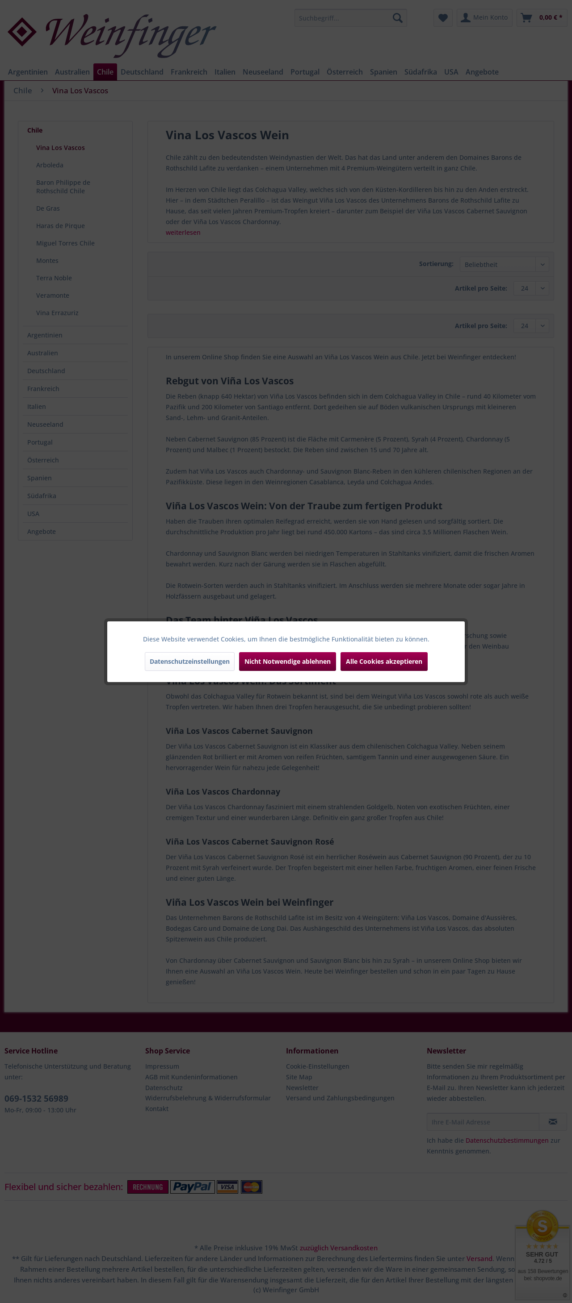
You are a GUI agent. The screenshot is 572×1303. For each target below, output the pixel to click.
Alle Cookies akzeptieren (384, 661)
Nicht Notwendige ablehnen (287, 661)
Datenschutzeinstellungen (190, 661)
